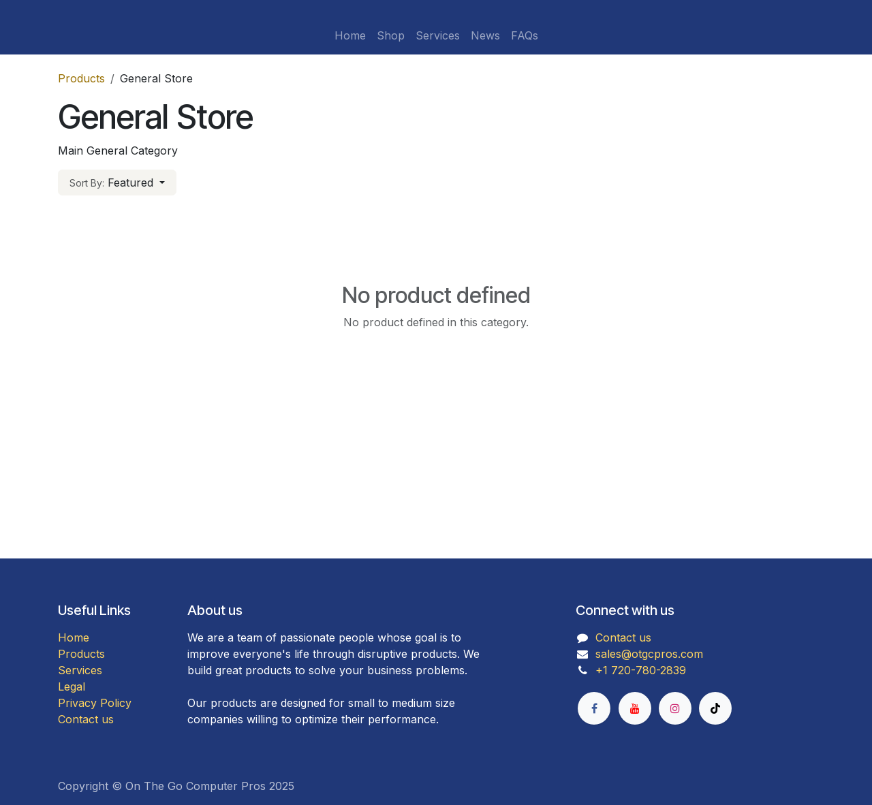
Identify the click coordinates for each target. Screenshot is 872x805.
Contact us (86, 719)
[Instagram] (675, 708)
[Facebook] (594, 708)
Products (81, 78)
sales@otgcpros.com (649, 654)
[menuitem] (350, 35)
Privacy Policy (94, 703)
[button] (117, 182)
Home (73, 637)
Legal (71, 686)
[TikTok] (715, 708)
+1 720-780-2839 (640, 670)
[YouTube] (635, 708)
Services (80, 670)
